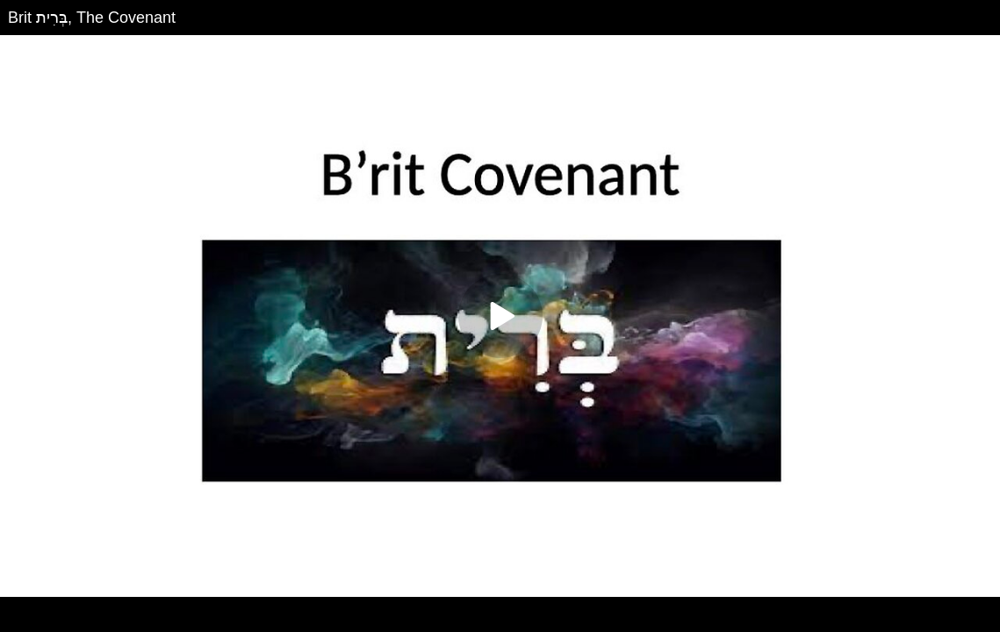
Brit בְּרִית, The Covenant (92, 17)
